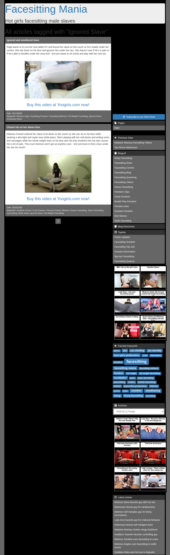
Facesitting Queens (124, 261)
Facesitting (82, 210)
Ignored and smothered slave (23, 40)
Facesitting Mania (46, 9)
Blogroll (120, 153)
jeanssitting (119, 382)
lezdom (117, 386)
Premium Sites (123, 138)
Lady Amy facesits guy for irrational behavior (137, 520)
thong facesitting (133, 395)
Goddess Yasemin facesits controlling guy (136, 534)
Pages (119, 123)
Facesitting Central (124, 167)
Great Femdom (122, 196)
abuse (117, 351)
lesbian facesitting (147, 382)
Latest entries (123, 497)
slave (125, 391)
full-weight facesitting (149, 373)
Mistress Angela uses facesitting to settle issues (135, 546)
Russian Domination (124, 251)
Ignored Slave (95, 116)
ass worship (154, 350)
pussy (117, 391)
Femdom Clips (121, 191)
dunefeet (118, 362)
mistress (154, 386)
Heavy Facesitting (123, 187)
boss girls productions (126, 355)
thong (117, 395)
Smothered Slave (14, 119)
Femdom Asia (121, 206)
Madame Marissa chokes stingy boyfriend (135, 529)
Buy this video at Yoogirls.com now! (58, 104)
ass (125, 350)
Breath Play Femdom (125, 201)
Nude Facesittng (122, 220)
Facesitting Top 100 (124, 246)
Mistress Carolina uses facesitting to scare (136, 539)
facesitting (137, 361)
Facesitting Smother (124, 242)
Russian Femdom (123, 211)
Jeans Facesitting (95, 210)
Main (116, 128)
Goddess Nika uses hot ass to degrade (134, 552)
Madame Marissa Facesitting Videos (133, 142)
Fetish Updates (122, 237)
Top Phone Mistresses (125, 147)
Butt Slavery (120, 216)
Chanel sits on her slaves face (23, 127)
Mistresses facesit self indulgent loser (133, 524)
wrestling (150, 396)
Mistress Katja (22, 116)
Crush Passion (38, 210)
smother (136, 390)
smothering (153, 390)
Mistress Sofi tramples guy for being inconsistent (133, 513)
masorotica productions (135, 386)
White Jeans (23, 213)
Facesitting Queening (125, 177)
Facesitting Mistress (58, 116)
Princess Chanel (53, 210)
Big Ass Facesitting (124, 256)
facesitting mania (125, 368)
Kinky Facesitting (123, 158)
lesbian (131, 382)
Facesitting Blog (122, 172)
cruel (145, 355)
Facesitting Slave (123, 163)
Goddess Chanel (23, 210)
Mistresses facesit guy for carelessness (134, 507)
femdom (118, 373)
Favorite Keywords (125, 346)
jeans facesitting (146, 378)
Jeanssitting (12, 213)
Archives (120, 405)
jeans (132, 378)
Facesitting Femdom (39, 116)
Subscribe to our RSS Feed (139, 117)
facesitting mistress (149, 368)
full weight (131, 373)
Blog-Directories (124, 226)
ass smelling (137, 350)
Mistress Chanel (69, 210)
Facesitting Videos (123, 182)
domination (155, 355)
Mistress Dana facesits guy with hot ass (134, 502)
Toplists (120, 232)
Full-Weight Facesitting (78, 116)
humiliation (120, 377)
